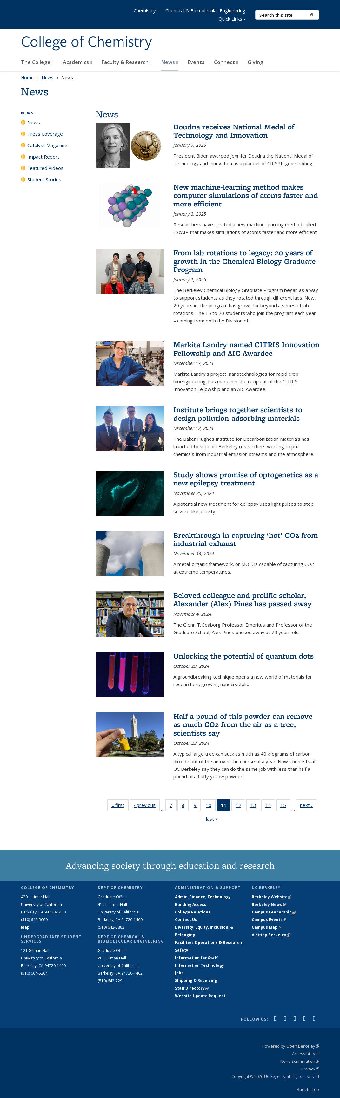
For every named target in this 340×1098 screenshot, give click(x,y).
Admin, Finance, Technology (203, 897)
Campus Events (269, 919)
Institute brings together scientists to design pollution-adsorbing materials (237, 414)
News (169, 62)
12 (240, 806)
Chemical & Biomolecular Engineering (205, 10)
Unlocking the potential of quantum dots (243, 656)
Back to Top (308, 1089)
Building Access (190, 904)
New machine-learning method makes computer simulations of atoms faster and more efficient (245, 195)
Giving (255, 62)
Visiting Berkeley (271, 935)
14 (270, 806)
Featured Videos (45, 168)
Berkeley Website (271, 897)
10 (211, 806)
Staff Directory (192, 988)
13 (255, 806)
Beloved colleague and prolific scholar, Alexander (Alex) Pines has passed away (242, 599)
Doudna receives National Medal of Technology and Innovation (233, 131)
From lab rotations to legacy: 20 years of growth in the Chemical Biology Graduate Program (244, 261)
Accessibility (305, 1053)
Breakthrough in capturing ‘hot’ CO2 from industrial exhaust (245, 539)
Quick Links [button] (232, 19)
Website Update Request (200, 995)
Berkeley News (269, 904)
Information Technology (199, 965)
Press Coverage (45, 134)
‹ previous (147, 805)
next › (308, 805)
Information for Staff (196, 957)
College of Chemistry (86, 42)
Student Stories (44, 179)
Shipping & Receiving (196, 980)
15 (285, 806)
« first (120, 805)
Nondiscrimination (299, 1061)
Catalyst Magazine (47, 145)
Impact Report (43, 156)
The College (37, 62)
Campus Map (266, 927)
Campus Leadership (274, 912)
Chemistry (145, 10)
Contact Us (186, 919)
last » (214, 818)
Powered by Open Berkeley (290, 1046)
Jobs (179, 973)
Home (27, 78)
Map (25, 927)
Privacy (310, 1069)
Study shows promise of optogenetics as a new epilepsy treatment (245, 479)
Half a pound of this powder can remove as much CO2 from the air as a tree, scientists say (242, 724)
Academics (77, 62)
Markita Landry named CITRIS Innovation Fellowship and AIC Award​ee (246, 349)
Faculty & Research (127, 62)
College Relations (192, 912)
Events (196, 62)
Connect (226, 62)
